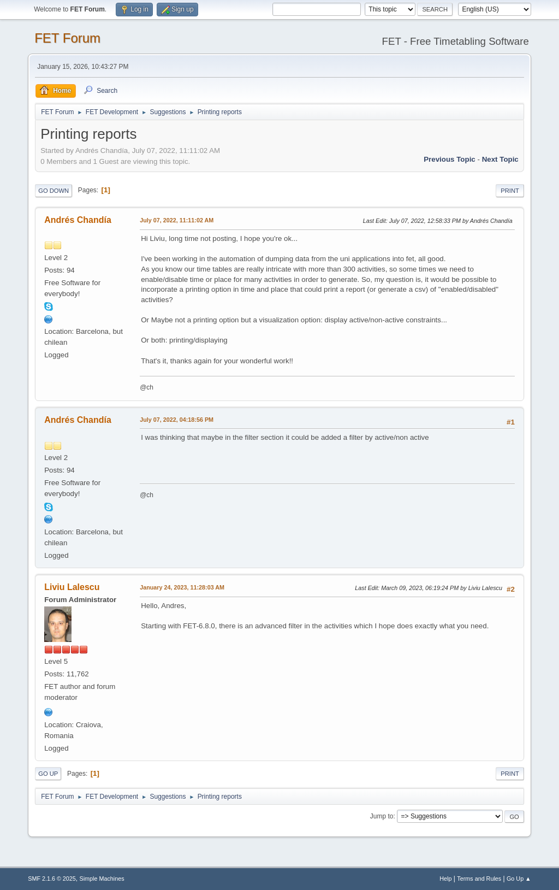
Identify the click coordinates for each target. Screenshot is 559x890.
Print (510, 190)
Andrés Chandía (77, 220)
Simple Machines (102, 878)
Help (445, 878)
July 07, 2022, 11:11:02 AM (176, 220)
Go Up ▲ (519, 878)
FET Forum (67, 38)
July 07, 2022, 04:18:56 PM (176, 419)
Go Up (48, 773)
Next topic (500, 159)
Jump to (382, 816)
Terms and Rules (479, 878)
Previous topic (449, 159)
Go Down (53, 190)
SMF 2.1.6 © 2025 (52, 878)
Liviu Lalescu (71, 587)
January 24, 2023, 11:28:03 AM (182, 587)
